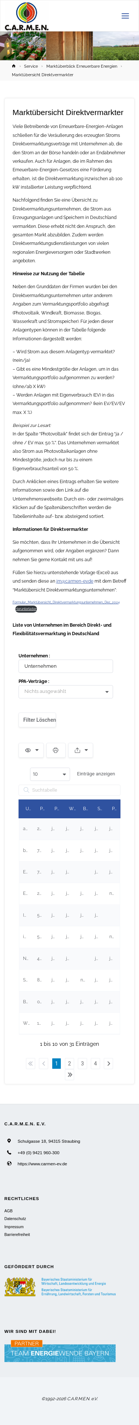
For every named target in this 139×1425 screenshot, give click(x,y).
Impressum (14, 1226)
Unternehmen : (34, 655)
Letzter (69, 1074)
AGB (8, 1211)
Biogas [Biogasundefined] (87, 808)
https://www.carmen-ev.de (42, 1163)
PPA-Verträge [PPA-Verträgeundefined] (116, 808)
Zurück (43, 1063)
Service (31, 66)
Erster (30, 1063)
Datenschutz (15, 1218)
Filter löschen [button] (39, 720)
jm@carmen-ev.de (74, 581)
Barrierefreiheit (17, 1234)
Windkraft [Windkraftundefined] (73, 808)
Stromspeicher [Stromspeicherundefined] (101, 808)
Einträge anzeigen (72, 774)
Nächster (108, 1063)
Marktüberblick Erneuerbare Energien (81, 66)
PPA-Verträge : (34, 681)
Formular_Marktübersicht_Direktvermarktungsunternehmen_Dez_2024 (66, 602)
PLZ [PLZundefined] (44, 808)
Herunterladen (26, 609)
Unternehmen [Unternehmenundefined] (29, 808)
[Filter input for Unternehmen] (66, 666)
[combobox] (68, 692)
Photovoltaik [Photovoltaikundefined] (58, 808)
